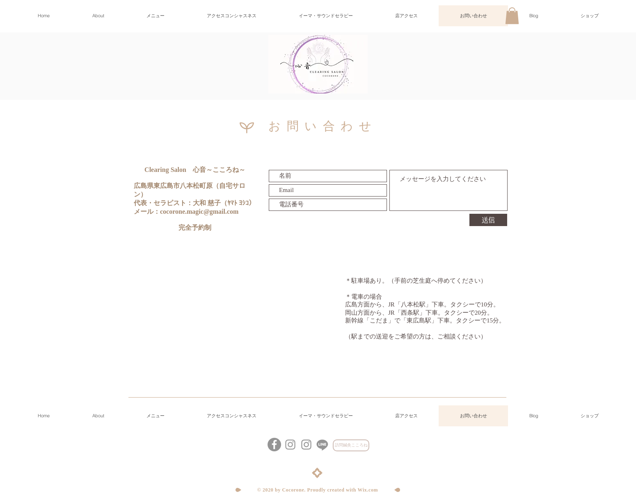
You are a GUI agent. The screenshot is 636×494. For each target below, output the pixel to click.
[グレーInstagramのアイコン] (306, 444)
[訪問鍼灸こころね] (351, 445)
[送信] (488, 220)
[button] (512, 15)
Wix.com (368, 490)
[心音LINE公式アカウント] (322, 444)
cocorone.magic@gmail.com (199, 211)
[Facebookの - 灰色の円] (274, 444)
